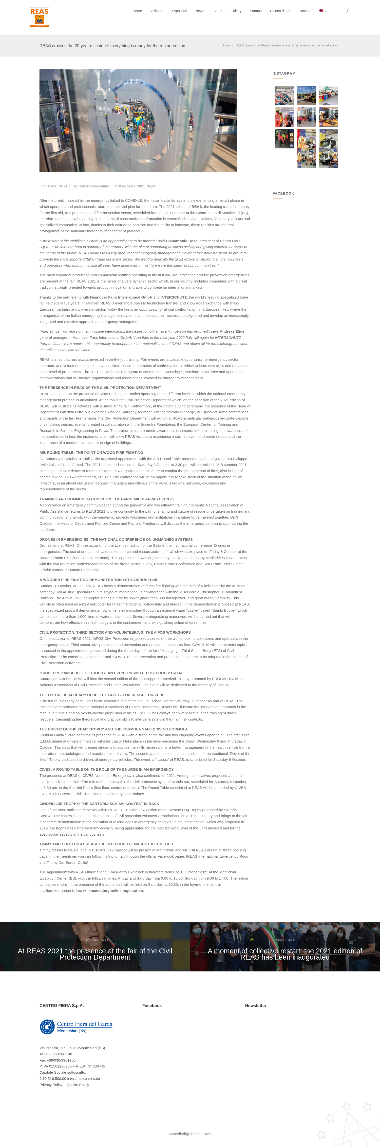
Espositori (169, 11)
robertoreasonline (93, 186)
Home (127, 11)
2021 (141, 186)
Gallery (226, 11)
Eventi (207, 11)
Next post (284, 940)
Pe (321, 151)
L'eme (302, 151)
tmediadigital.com (186, 1134)
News (190, 11)
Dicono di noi (270, 11)
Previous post (95, 940)
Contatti (295, 11)
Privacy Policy (50, 1085)
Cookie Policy (78, 1085)
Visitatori (146, 11)
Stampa (246, 11)
